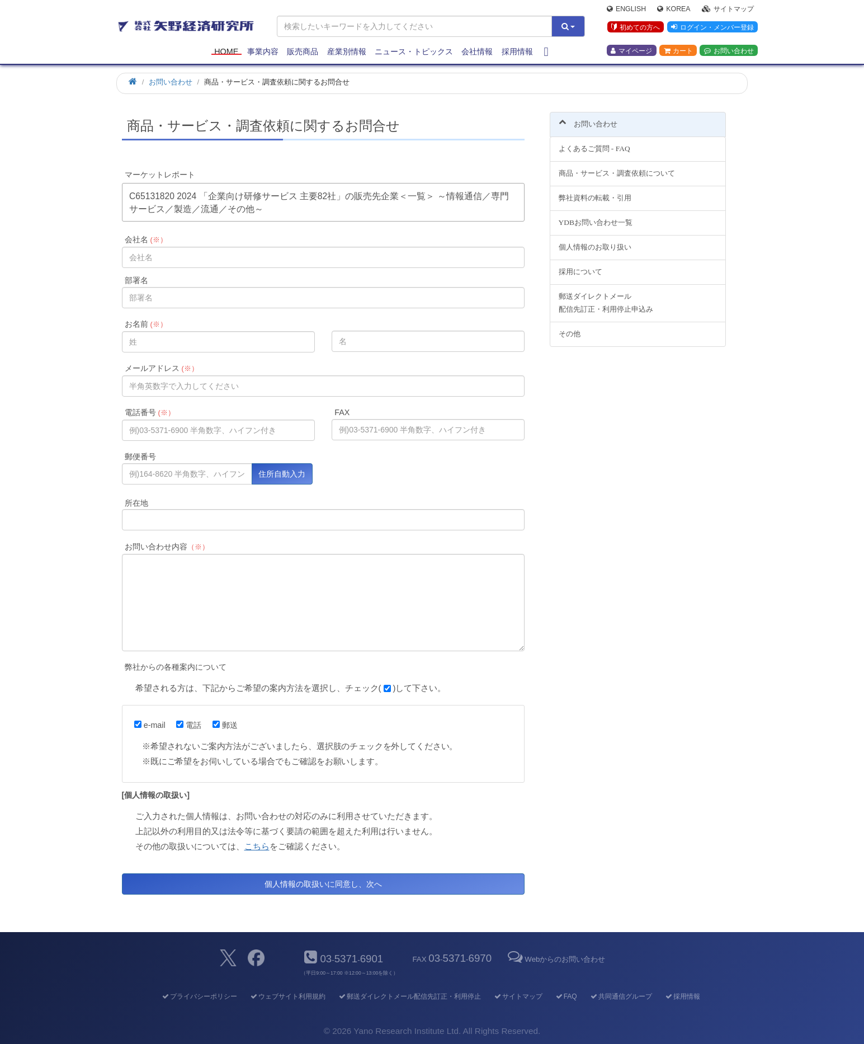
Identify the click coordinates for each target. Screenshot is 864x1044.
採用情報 (517, 51)
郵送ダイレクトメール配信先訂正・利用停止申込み (606, 296)
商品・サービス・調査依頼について (617, 167)
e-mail (150, 725)
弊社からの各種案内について (175, 666)
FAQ (566, 996)
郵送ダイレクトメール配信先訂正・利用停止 (409, 996)
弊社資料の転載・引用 (595, 191)
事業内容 (262, 51)
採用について (580, 265)
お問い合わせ (729, 51)
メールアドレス (161, 368)
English (626, 9)
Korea (673, 9)
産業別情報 (346, 51)
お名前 (146, 323)
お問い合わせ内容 (167, 546)
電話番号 (149, 412)
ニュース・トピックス (414, 51)
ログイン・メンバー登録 (712, 27)
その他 (569, 327)
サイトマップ (728, 9)
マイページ (631, 51)
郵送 (225, 725)
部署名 (136, 280)
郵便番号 (140, 456)
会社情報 (477, 51)
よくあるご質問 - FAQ (594, 142)
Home (226, 51)
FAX (342, 412)
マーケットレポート (160, 174)
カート (678, 51)
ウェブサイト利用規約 (287, 996)
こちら (257, 846)
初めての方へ (635, 27)
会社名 (146, 239)
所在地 (136, 503)
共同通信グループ (620, 996)
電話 (188, 725)
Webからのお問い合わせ (555, 959)
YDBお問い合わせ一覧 (595, 216)
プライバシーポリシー (199, 996)
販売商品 (302, 51)
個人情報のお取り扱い (595, 240)
